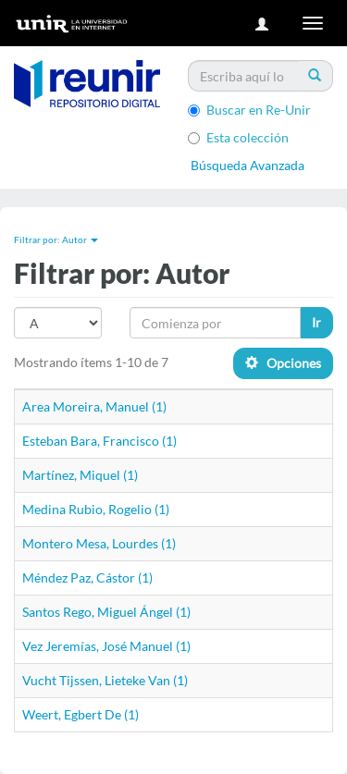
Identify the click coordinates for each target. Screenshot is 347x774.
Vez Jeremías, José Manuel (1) (106, 646)
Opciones (283, 363)
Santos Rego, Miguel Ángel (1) (106, 612)
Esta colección (238, 137)
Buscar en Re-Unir (249, 109)
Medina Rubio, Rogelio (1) (95, 509)
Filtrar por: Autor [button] (56, 239)
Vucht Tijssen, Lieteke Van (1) (105, 680)
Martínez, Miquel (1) (80, 475)
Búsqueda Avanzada (247, 165)
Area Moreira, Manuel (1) (94, 406)
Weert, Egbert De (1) (80, 714)
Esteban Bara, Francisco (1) (99, 440)
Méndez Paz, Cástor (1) (87, 577)
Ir (316, 322)
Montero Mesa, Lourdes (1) (99, 543)
